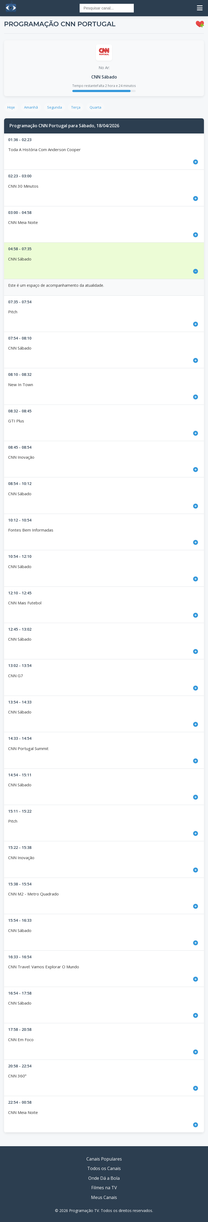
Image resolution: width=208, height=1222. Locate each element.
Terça (75, 107)
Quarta (95, 107)
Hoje (11, 107)
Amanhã (31, 107)
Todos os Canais (104, 1168)
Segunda (54, 107)
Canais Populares (104, 1159)
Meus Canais (104, 1197)
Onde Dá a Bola (104, 1178)
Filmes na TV (104, 1188)
